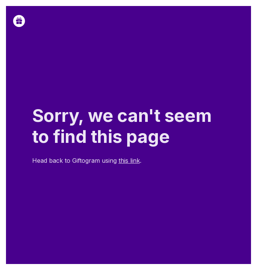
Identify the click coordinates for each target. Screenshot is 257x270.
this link (129, 160)
